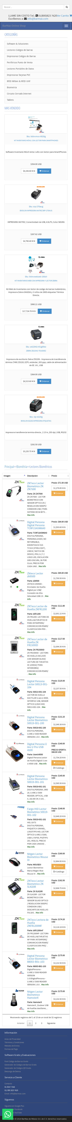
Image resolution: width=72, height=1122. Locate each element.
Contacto (8, 1083)
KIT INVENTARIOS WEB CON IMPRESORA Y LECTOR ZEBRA (36, 281)
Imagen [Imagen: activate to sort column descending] (7, 476)
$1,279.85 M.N (59, 488)
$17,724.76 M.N (29, 311)
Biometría (12, 88)
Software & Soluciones (17, 44)
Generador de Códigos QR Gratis (18, 1068)
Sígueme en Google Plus (14, 1106)
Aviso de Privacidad (12, 1039)
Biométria (21, 466)
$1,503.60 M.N (59, 527)
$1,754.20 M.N (59, 757)
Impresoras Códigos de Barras (21, 56)
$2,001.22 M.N (59, 613)
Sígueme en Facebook (13, 1109)
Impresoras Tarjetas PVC (18, 75)
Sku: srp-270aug (36, 206)
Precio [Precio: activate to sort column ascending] (54, 476)
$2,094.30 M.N (59, 646)
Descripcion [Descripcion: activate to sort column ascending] (32, 476)
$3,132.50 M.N (59, 963)
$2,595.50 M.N (59, 783)
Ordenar (44, 171)
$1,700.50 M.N (59, 578)
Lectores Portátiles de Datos (20, 69)
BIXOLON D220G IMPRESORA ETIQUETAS (36, 421)
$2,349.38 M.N (59, 724)
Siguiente (51, 1023)
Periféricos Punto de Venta (19, 63)
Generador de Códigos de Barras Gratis (20, 1065)
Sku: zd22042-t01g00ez (36, 346)
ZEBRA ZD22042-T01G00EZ (36, 351)
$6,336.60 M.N (29, 171)
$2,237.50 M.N (59, 688)
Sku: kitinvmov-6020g (36, 136)
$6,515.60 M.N (29, 381)
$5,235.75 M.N (29, 451)
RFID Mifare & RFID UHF (18, 81)
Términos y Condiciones (14, 1042)
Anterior (21, 1023)
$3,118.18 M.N (59, 927)
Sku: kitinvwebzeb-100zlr (36, 276)
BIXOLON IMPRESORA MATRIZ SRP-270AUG (36, 211)
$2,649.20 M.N (59, 816)
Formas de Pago (11, 1049)
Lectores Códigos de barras (20, 50)
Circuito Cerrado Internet (19, 94)
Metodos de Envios (12, 1046)
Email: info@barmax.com (15, 1094)
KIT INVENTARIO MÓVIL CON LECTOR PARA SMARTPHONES (36, 140)
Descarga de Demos (13, 1071)
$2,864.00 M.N (59, 861)
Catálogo (58, 768)
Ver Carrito (64, 15)
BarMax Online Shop (14, 26)
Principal (9, 466)
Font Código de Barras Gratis (16, 1061)
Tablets (10, 100)
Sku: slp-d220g (36, 417)
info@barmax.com (37, 19)
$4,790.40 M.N (29, 241)
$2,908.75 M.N (59, 888)
